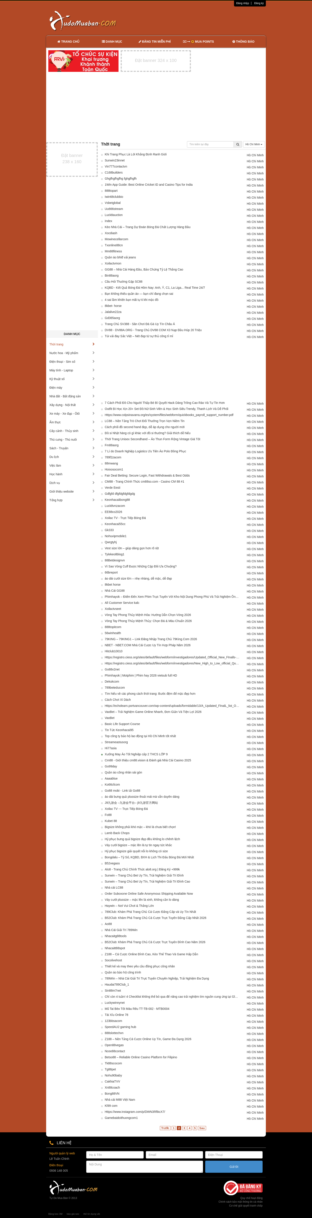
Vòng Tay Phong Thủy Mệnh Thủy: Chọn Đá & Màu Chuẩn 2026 (148, 621)
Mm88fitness (113, 251)
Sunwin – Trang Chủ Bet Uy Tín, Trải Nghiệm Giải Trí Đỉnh (144, 875)
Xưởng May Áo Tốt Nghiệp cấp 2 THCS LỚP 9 (136, 754)
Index (108, 221)
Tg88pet (110, 1069)
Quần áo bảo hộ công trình (123, 972)
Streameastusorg (116, 742)
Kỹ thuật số (72, 379)
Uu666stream (114, 209)
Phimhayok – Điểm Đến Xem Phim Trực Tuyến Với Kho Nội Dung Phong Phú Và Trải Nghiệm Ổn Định (172, 596)
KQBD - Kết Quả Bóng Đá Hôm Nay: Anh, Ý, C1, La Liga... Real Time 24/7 (155, 287)
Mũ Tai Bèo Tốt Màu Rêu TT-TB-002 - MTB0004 (137, 1008)
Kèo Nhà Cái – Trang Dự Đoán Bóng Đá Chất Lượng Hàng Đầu (148, 227)
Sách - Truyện (72, 448)
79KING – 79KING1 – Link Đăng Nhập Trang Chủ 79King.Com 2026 (151, 639)
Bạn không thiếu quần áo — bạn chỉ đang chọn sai (139, 293)
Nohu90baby (113, 1075)
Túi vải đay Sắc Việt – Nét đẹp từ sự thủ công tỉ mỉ (139, 336)
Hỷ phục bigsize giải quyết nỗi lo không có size (136, 851)
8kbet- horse (113, 306)
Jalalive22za (113, 312)
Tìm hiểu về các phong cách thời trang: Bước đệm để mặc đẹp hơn (150, 693)
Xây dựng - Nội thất (72, 405)
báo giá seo (73, 1214)
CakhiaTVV (112, 1081)
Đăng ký (259, 3)
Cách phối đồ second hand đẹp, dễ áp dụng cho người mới (145, 427)
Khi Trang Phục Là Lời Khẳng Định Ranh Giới (136, 154)
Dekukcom (112, 681)
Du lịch (72, 457)
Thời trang (72, 344)
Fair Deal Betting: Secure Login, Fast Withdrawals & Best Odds (147, 475)
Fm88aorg (112, 445)
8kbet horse (113, 584)
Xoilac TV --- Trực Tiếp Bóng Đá (126, 808)
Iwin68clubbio (114, 196)
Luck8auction (114, 215)
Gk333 (109, 530)
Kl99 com (111, 1105)
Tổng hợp (72, 500)
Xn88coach (112, 1087)
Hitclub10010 (114, 651)
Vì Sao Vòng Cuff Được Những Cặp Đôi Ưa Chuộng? (141, 566)
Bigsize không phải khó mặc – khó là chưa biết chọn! (140, 827)
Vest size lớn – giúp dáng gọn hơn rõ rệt (132, 548)
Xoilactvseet (113, 609)
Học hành (72, 474)
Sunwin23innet (115, 160)
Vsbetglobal (113, 203)
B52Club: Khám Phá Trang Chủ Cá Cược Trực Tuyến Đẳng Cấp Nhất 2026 (155, 918)
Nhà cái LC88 (114, 887)
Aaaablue (111, 778)
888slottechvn (114, 1033)
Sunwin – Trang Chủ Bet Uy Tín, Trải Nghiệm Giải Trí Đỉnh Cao (147, 881)
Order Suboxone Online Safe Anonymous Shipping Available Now (149, 893)
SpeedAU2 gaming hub (120, 1027)
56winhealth (113, 633)
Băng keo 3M (55, 1214)
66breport (111, 572)
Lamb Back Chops (117, 833)
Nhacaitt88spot (115, 948)
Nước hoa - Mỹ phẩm (72, 353)
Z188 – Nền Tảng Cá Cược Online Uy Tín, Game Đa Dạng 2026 (148, 1039)
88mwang (111, 463)
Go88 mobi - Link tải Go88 (122, 790)
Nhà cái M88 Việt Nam (120, 1099)
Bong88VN (112, 1093)
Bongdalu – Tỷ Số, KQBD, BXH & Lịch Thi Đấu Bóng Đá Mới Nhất (149, 857)
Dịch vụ (72, 483)
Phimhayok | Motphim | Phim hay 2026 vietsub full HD (141, 675)
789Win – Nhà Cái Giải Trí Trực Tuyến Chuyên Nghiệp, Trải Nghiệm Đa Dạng (157, 978)
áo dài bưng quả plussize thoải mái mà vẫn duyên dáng (142, 796)
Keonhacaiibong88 (117, 499)
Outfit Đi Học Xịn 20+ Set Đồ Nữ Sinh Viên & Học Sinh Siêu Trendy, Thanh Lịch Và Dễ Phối (166, 409)
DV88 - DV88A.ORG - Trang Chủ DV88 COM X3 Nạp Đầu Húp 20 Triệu (153, 330)
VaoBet (110, 718)
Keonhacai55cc (115, 524)
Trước (165, 1128)
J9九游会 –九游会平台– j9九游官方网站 (131, 802)
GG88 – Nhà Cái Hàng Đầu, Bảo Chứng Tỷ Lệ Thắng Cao (144, 269)
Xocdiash (111, 233)
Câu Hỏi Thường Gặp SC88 (124, 281)
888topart (111, 190)
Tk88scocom (113, 1063)
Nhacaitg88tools (116, 936)
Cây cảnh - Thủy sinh (72, 431)
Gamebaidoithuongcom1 (121, 1118)
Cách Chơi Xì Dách (118, 699)
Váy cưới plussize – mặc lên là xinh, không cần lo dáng (142, 899)
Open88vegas (114, 1045)
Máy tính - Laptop (72, 370)
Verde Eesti (112, 487)
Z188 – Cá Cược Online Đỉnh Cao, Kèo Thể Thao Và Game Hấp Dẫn (151, 954)
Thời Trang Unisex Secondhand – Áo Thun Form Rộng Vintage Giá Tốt (152, 439)
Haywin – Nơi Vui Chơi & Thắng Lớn (129, 905)
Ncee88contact (115, 1051)
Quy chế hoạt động (251, 1198)
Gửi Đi (234, 1166)
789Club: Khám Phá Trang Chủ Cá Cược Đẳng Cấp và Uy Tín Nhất (150, 911)
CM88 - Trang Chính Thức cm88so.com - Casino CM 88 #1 (144, 481)
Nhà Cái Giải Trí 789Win (121, 930)
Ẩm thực (72, 422)
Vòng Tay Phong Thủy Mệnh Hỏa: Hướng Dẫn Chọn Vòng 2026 (148, 615)
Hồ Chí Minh (253, 144)
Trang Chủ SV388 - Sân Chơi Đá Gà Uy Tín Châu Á (140, 324)
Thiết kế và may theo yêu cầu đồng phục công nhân (140, 966)
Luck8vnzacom (115, 505)
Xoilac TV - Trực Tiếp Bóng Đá (125, 518)
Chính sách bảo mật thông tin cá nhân (241, 1201)
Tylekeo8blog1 (114, 554)
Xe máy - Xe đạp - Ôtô (72, 413)
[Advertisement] (202, 20)
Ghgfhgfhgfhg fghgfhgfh (121, 178)
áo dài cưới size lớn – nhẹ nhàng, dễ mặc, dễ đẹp (138, 578)
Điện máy (72, 387)
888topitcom (113, 627)
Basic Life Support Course (122, 724)
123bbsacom (113, 1021)
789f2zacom (113, 457)
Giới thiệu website (72, 491)
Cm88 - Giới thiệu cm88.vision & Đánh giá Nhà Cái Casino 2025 (148, 760)
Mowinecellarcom (116, 239)
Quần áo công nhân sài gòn (123, 772)
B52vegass (112, 863)
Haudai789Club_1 (117, 984)
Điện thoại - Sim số (72, 361)
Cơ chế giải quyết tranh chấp (246, 1205)
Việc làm (72, 465)
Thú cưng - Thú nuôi (72, 439)
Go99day (111, 766)
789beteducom (115, 687)
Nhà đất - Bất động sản (72, 396)
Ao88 (108, 924)
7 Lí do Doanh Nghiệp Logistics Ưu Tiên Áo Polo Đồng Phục (145, 451)
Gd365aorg (112, 318)
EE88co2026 (113, 512)
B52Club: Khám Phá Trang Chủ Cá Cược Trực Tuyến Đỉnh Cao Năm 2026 (155, 942)
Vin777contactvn (116, 166)
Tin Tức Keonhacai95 (119, 730)
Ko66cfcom (112, 784)
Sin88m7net (113, 990)
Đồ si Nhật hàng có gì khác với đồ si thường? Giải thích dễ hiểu (148, 433)
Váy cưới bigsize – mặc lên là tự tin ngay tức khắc (138, 845)
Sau (202, 1128)
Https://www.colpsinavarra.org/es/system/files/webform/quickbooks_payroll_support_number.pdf (169, 415)
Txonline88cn (114, 245)
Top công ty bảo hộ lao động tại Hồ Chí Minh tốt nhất (140, 736)
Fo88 (108, 815)
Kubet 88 (111, 821)
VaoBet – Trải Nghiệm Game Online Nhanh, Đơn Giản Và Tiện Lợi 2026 (153, 712)
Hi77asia (111, 748)
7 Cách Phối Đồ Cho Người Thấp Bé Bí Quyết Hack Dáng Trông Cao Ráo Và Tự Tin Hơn (165, 402)
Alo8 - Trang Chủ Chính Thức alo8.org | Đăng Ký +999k (142, 869)
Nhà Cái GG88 (115, 590)
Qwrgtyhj (111, 542)
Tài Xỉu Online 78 (116, 1015)
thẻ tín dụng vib (91, 1214)
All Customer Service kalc (122, 602)
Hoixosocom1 (114, 469)
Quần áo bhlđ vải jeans (120, 257)
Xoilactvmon (113, 263)
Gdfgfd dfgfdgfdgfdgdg (120, 493)
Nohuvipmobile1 (116, 536)
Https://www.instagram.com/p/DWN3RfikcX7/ (135, 1111)
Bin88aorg (112, 275)
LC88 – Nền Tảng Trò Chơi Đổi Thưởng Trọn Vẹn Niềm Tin (145, 421)
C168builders (114, 172)
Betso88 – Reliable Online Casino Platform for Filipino (141, 1057)
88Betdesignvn (115, 560)
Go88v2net (112, 669)
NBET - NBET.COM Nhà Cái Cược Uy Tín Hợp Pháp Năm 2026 (148, 645)
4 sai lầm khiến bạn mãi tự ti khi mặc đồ (131, 299)
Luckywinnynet (115, 1002)
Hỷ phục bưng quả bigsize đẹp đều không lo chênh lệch (142, 839)
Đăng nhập (242, 3)
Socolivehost (113, 960)
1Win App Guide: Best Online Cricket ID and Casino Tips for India (149, 184)
